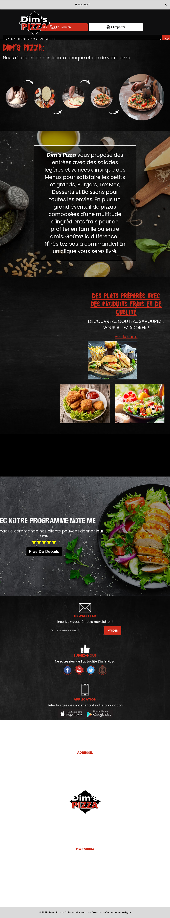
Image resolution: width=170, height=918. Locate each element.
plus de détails (44, 551)
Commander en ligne (118, 912)
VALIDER (113, 630)
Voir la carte (126, 336)
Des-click (97, 912)
